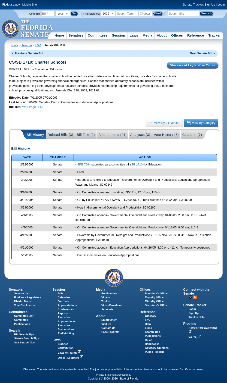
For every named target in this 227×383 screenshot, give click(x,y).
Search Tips (152, 331)
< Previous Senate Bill (27, 53)
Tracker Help (197, 317)
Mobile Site (29, 4)
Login (221, 4)
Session (118, 35)
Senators (76, 35)
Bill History (35, 135)
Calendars (64, 297)
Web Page (29, 107)
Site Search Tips (24, 342)
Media (147, 35)
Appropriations (67, 305)
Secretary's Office (156, 305)
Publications (109, 293)
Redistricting (66, 333)
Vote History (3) (166, 135)
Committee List (23, 315)
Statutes (63, 344)
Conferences (66, 309)
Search (14, 330)
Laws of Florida (70, 352)
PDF (41, 107)
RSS (195, 297)
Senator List (22, 293)
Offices (177, 35)
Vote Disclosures (25, 305)
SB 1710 (137, 164)
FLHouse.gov (11, 4)
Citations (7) (192, 135)
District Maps (22, 301)
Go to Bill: (35, 13)
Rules (148, 340)
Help (148, 324)
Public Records (154, 351)
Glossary (150, 315)
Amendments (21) (112, 135)
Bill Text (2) (86, 135)
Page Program (110, 331)
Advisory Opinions (157, 347)
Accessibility (124, 374)
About (162, 35)
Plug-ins (189, 323)
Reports (63, 313)
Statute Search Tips (26, 338)
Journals (63, 301)
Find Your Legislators (27, 297)
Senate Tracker (194, 305)
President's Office (156, 293)
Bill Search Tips (24, 334)
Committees (98, 35)
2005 (38, 45)
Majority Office (154, 297)
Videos (105, 297)
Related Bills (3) (60, 135)
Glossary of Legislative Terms (192, 65)
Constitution (65, 347)
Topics (105, 301)
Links (148, 328)
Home (59, 35)
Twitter (190, 297)
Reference (195, 35)
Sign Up (210, 4)
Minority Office (154, 301)
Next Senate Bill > (202, 53)
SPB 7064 (84, 164)
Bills (60, 293)
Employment (109, 319)
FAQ (148, 319)
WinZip (195, 337)
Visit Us (106, 324)
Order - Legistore (71, 357)
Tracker (214, 35)
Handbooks (152, 344)
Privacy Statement (106, 374)
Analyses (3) (140, 135)
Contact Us (108, 328)
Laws (134, 35)
